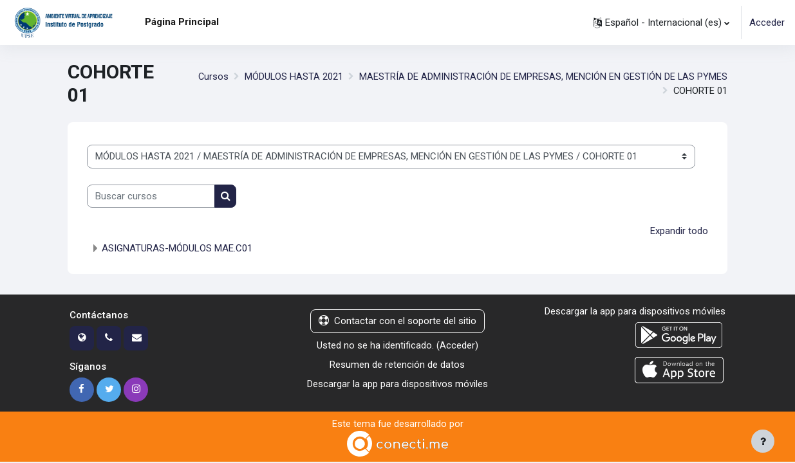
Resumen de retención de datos (397, 365)
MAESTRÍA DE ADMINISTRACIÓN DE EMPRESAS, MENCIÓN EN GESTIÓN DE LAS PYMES (542, 76)
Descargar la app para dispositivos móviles (397, 384)
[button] (661, 22)
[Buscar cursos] (151, 196)
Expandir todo (679, 231)
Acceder (767, 22)
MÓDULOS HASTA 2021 (291, 76)
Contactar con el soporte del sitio (397, 321)
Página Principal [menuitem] (182, 22)
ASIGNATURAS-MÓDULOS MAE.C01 (177, 249)
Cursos (210, 76)
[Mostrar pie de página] (762, 441)
